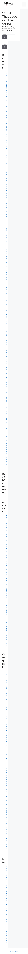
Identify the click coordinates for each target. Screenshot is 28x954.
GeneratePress (14, 951)
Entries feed (6, 885)
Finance (6, 718)
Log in (6, 870)
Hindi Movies (6, 768)
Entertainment (6, 699)
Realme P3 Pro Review (6, 87)
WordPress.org (6, 931)
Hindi (6, 752)
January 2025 (6, 547)
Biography (6, 678)
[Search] (4, 37)
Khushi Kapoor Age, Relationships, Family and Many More (6, 148)
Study (6, 827)
